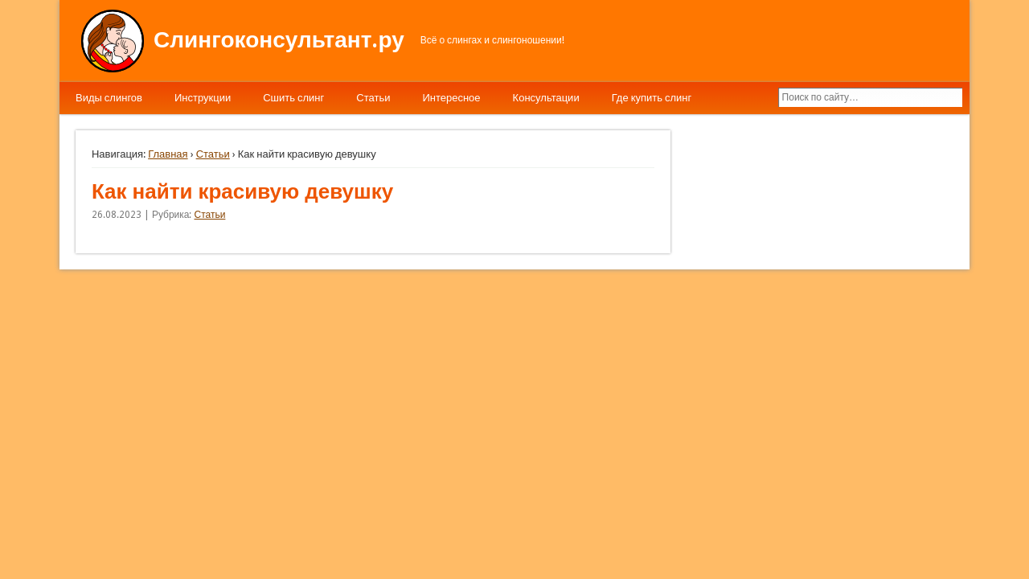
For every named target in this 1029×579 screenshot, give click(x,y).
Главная (167, 154)
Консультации (546, 98)
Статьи (373, 98)
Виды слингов (109, 98)
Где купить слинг (652, 98)
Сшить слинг (293, 98)
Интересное (451, 98)
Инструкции (202, 98)
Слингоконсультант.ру (279, 40)
